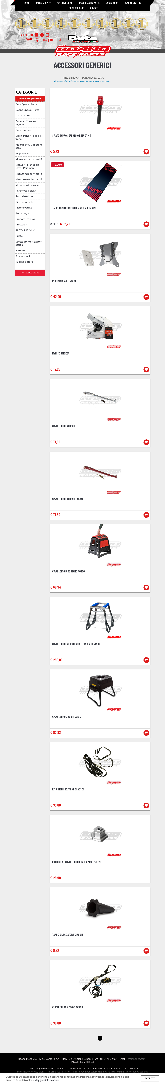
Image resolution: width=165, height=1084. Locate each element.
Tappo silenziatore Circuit (67, 934)
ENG (52, 40)
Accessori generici (29, 98)
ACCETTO (150, 1078)
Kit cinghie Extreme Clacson (68, 789)
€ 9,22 (54, 950)
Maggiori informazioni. (47, 1080)
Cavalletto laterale (63, 426)
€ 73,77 (54, 224)
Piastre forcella (24, 202)
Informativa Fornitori (59, 1071)
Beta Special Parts (26, 104)
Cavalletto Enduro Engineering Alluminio (76, 644)
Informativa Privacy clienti (31, 1071)
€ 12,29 (55, 369)
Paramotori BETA (25, 190)
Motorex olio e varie (27, 185)
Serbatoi (20, 250)
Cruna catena (23, 130)
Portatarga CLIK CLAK (64, 281)
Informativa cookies (137, 1071)
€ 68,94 (55, 587)
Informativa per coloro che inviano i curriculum (98, 1071)
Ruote (19, 236)
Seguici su (26, 35)
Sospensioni (22, 256)
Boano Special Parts (27, 110)
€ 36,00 (55, 1023)
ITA (45, 40)
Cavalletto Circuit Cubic (66, 716)
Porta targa (22, 213)
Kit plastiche (22, 153)
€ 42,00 (55, 296)
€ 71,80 (55, 441)
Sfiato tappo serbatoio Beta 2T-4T (71, 135)
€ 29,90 (55, 877)
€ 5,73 (54, 151)
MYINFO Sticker (60, 353)
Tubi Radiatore (24, 262)
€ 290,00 (56, 659)
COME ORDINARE (76, 8)
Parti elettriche (24, 196)
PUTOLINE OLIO (25, 230)
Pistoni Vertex (23, 207)
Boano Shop (112, 2)
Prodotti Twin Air (25, 219)
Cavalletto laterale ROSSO (67, 499)
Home (26, 2)
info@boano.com (136, 1058)
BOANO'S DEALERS (132, 2)
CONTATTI (94, 8)
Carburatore (22, 115)
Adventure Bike (64, 2)
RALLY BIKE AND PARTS (89, 2)
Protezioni (21, 224)
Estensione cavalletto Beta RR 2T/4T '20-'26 (76, 862)
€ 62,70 (65, 223)
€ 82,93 (55, 732)
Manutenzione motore (28, 173)
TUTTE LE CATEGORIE (30, 273)
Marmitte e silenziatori (28, 179)
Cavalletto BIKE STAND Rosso (68, 571)
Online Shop (43, 2)
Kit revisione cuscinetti (28, 159)
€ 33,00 (55, 805)
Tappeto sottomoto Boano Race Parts (74, 208)
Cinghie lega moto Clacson (67, 1007)
